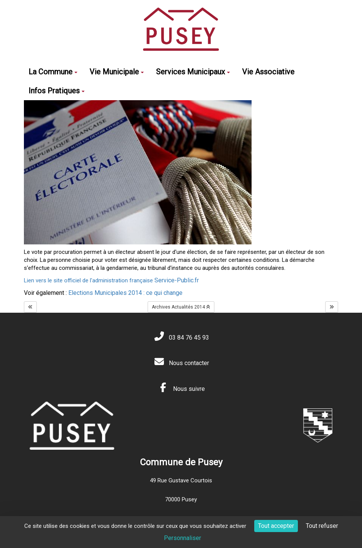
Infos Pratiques (56, 90)
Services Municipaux (193, 71)
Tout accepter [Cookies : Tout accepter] (276, 525)
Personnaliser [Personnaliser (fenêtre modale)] (182, 538)
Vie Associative (268, 71)
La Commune (52, 71)
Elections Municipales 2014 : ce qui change (125, 292)
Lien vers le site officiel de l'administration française (111, 280)
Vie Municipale (117, 71)
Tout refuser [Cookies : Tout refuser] (322, 525)
